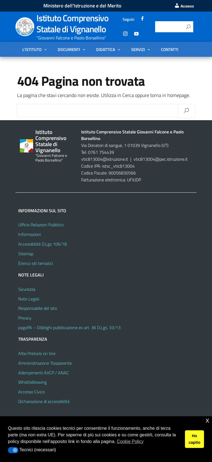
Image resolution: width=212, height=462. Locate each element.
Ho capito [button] (194, 439)
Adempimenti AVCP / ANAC (43, 372)
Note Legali (28, 299)
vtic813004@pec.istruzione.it (161, 159)
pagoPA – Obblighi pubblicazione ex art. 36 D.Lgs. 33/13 (69, 327)
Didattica (105, 49)
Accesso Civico (31, 391)
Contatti (169, 49)
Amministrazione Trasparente (45, 363)
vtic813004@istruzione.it (105, 159)
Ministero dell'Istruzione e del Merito (82, 5)
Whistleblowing (32, 382)
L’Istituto (32, 49)
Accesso (184, 6)
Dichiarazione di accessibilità (44, 401)
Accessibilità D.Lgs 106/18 (42, 244)
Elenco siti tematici (35, 263)
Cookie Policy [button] (130, 441)
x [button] (207, 420)
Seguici (128, 19)
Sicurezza (26, 289)
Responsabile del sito (37, 308)
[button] (13, 450)
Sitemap (25, 253)
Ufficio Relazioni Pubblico (40, 224)
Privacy (24, 318)
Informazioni (29, 234)
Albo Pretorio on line (36, 353)
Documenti (69, 49)
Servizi (138, 49)
